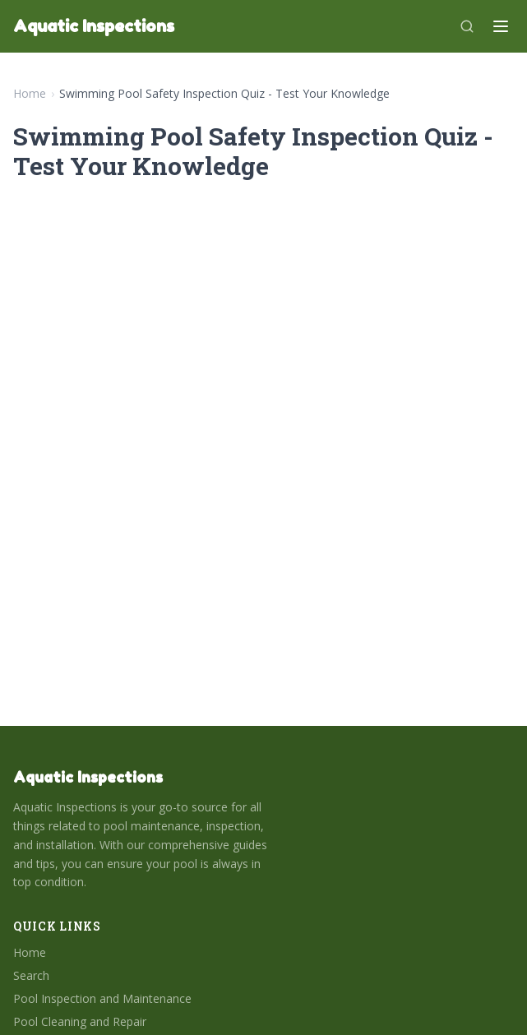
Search (31, 975)
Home (29, 93)
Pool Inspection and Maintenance (102, 998)
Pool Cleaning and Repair (79, 1021)
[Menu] (501, 26)
